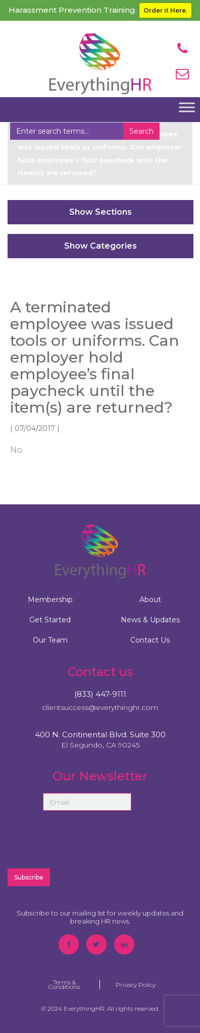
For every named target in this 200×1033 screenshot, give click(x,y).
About (150, 599)
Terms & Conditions (64, 984)
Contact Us (150, 640)
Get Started (50, 619)
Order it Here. (165, 10)
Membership (50, 599)
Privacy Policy (136, 984)
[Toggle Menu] (187, 107)
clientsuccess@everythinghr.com (100, 707)
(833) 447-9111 (100, 694)
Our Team (50, 640)
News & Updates (150, 619)
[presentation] (100, 839)
